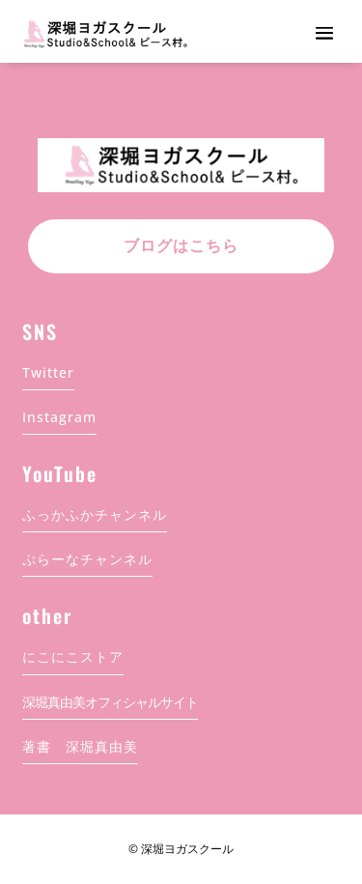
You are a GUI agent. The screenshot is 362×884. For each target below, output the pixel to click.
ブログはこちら (181, 246)
